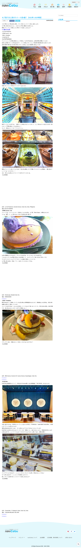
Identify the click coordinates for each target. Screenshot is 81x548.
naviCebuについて (32, 537)
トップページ (12, 537)
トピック (21, 538)
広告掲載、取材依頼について (55, 537)
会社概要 (42, 537)
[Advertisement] (68, 43)
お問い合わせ (69, 537)
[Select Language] (76, 2)
